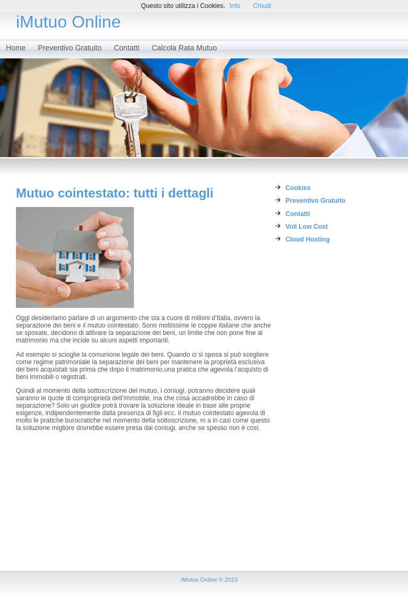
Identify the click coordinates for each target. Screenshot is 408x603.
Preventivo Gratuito (69, 48)
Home (16, 48)
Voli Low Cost (307, 226)
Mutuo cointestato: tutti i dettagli (115, 193)
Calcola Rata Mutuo (184, 48)
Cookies (298, 188)
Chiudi (262, 6)
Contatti (126, 48)
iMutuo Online (68, 21)
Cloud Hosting (308, 239)
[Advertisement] (320, 412)
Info (235, 6)
